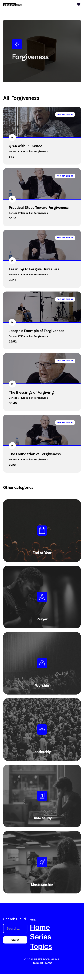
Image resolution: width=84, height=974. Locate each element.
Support (38, 962)
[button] (78, 4)
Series (40, 936)
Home (40, 927)
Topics (41, 946)
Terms (48, 962)
